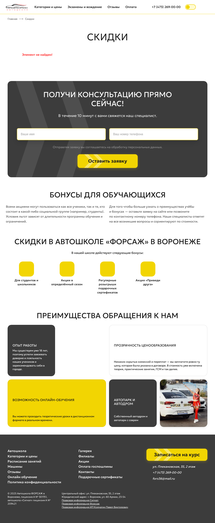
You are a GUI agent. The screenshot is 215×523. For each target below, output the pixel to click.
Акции (83, 461)
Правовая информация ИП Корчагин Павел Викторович (95, 507)
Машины (15, 467)
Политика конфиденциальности (34, 482)
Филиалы (86, 456)
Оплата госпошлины (95, 467)
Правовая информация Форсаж (81, 503)
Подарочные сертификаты (100, 477)
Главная (12, 19)
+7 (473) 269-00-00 (166, 7)
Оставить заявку (107, 161)
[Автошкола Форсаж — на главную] (17, 7)
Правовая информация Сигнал (80, 500)
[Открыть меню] (204, 7)
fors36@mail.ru (163, 479)
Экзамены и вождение (85, 7)
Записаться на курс (177, 455)
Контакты (86, 472)
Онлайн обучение (22, 477)
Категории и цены (48, 7)
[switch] (190, 7)
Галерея (85, 451)
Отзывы (114, 7)
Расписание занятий (24, 461)
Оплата (131, 7)
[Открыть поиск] (145, 7)
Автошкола (17, 451)
